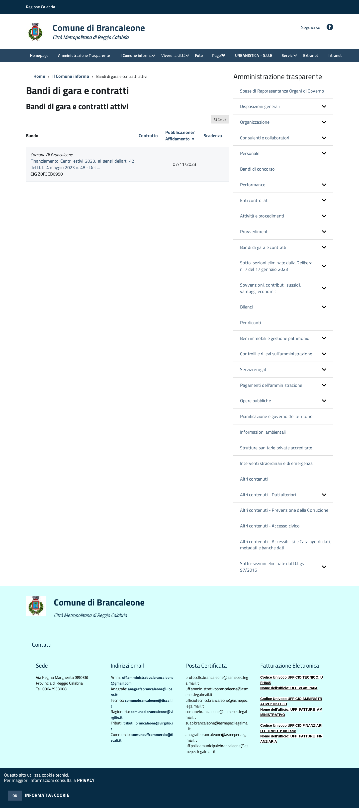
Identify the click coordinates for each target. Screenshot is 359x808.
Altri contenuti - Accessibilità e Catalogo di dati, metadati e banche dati (285, 544)
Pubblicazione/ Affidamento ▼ (180, 135)
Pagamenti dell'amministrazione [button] (271, 385)
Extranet (310, 55)
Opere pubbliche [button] (255, 400)
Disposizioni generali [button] (260, 106)
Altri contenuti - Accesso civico (270, 525)
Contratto (148, 135)
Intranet (335, 55)
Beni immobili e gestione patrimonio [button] (274, 338)
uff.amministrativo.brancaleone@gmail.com (142, 680)
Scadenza (213, 135)
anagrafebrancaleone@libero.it (142, 692)
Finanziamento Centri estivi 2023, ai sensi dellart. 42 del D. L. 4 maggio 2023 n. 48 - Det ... (82, 164)
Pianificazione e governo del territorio (276, 416)
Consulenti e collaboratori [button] (264, 137)
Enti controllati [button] (254, 200)
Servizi (287, 55)
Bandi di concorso (257, 169)
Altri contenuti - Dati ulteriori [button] (268, 494)
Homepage (39, 55)
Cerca (220, 119)
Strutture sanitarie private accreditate (276, 447)
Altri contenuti (254, 479)
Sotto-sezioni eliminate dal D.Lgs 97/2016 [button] (272, 566)
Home (39, 76)
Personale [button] (250, 153)
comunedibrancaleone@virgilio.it (142, 714)
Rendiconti (250, 322)
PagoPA (218, 55)
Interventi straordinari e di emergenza (276, 463)
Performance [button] (252, 184)
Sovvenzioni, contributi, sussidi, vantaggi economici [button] (270, 288)
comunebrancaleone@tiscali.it (142, 703)
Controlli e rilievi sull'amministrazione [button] (276, 353)
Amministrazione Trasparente (84, 55)
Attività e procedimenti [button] (262, 215)
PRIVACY (85, 780)
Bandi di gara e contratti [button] (263, 247)
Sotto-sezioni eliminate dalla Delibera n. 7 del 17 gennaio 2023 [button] (276, 266)
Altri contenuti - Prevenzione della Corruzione (284, 510)
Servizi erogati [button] (254, 369)
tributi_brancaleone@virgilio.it (142, 726)
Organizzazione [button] (255, 122)
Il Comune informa (135, 55)
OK (14, 796)
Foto (199, 55)
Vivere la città (173, 55)
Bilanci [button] (246, 306)
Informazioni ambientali (263, 432)
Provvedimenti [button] (254, 231)
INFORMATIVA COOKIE (47, 795)
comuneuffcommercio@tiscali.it (142, 737)
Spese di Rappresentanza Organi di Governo (282, 91)
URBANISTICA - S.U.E (253, 55)
